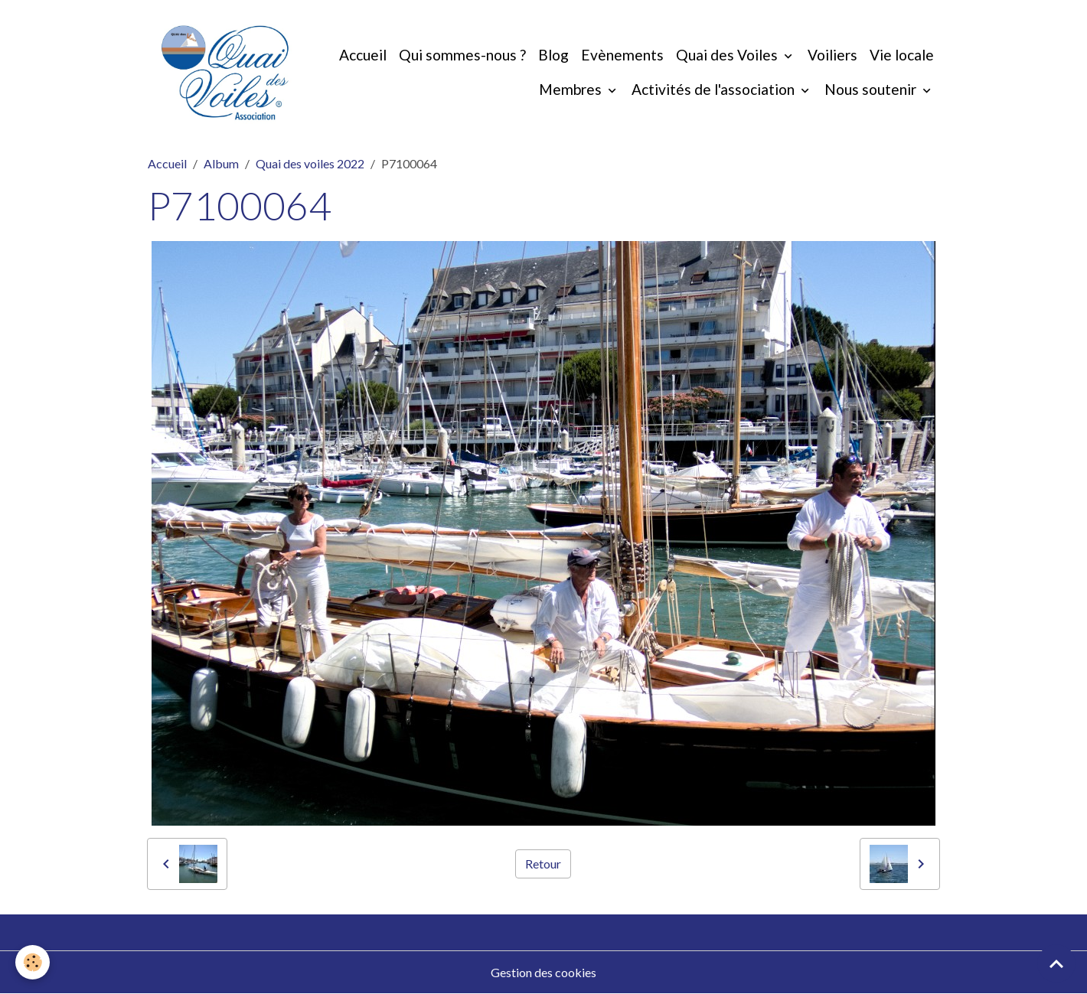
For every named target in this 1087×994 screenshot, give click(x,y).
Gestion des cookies (543, 972)
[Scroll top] (1056, 963)
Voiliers (832, 55)
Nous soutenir (871, 89)
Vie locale (902, 55)
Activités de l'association (715, 89)
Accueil (363, 55)
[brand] (225, 72)
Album (221, 163)
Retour (543, 863)
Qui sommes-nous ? (462, 55)
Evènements (622, 55)
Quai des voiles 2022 (310, 163)
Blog (553, 55)
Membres (572, 89)
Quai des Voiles (728, 55)
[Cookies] (32, 962)
